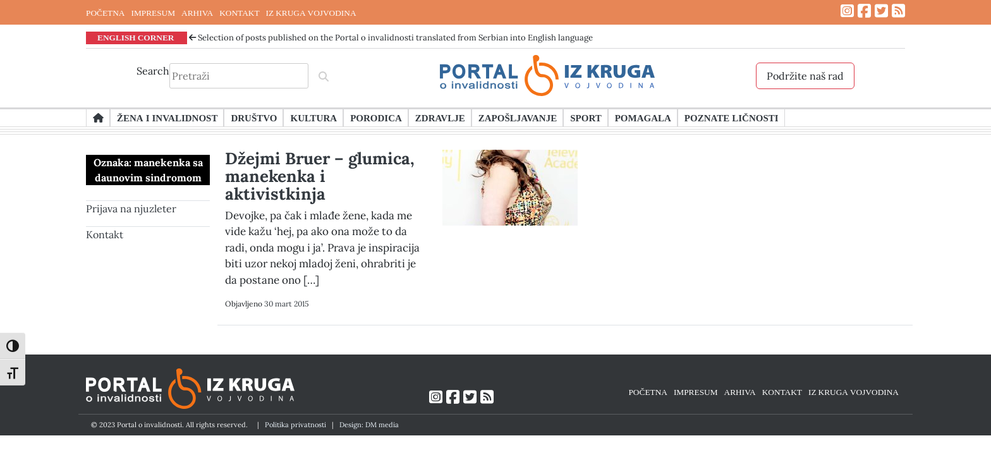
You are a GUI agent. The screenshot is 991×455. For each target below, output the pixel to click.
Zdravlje (440, 117)
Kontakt (104, 234)
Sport (585, 117)
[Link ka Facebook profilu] (864, 11)
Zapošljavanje (517, 117)
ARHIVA (197, 12)
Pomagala (643, 117)
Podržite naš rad (805, 76)
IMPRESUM (153, 12)
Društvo (254, 117)
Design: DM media (369, 424)
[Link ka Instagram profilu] (847, 11)
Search (153, 70)
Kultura (313, 117)
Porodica (376, 117)
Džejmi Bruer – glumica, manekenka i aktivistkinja (320, 176)
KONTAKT (239, 12)
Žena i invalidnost (167, 117)
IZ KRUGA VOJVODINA (311, 12)
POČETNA (105, 12)
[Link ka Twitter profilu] (881, 11)
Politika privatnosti (295, 424)
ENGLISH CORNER (135, 37)
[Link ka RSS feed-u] (898, 11)
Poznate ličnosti (731, 117)
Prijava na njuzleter (131, 208)
